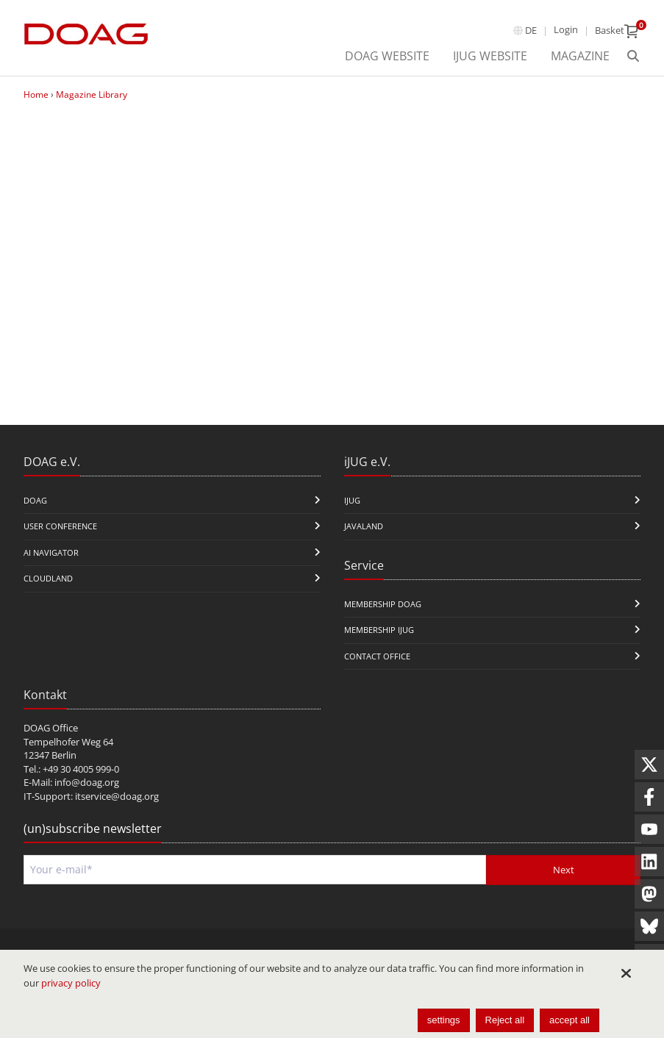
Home (36, 94)
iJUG (352, 500)
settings (443, 1020)
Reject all (504, 1020)
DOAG (35, 500)
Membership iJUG (379, 629)
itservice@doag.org (117, 796)
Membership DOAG (382, 603)
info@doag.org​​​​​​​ (86, 782)
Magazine (580, 56)
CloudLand (48, 578)
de (531, 30)
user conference (60, 525)
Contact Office (377, 656)
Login (566, 29)
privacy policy (71, 982)
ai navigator (51, 552)
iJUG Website (490, 56)
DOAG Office (51, 727)
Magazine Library (91, 94)
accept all (569, 1020)
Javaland (363, 525)
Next (563, 869)
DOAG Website (387, 56)
